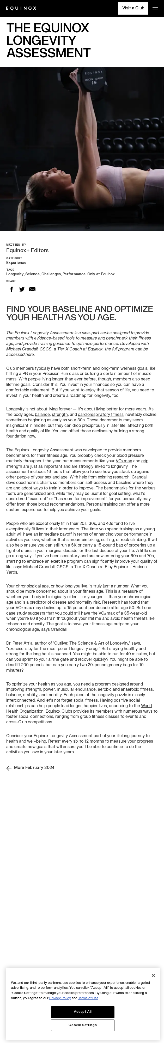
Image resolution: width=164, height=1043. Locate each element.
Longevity (15, 274)
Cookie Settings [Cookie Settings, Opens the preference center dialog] (83, 1025)
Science (32, 274)
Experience (16, 263)
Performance (74, 274)
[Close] (153, 975)
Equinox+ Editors (27, 250)
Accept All (83, 1012)
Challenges (51, 274)
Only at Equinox (101, 274)
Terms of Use (88, 998)
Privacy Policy (60, 998)
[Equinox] (21, 8)
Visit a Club (133, 8)
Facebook (11, 289)
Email (32, 289)
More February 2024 (30, 768)
